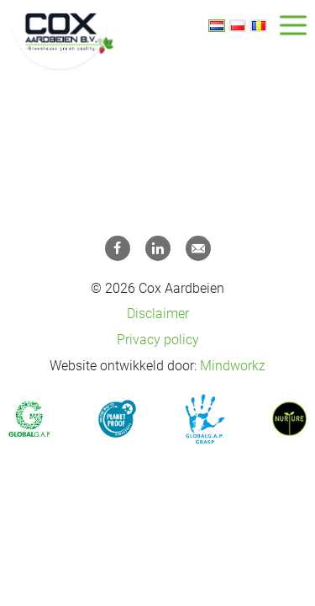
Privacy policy (158, 340)
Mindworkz (232, 366)
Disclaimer (158, 314)
